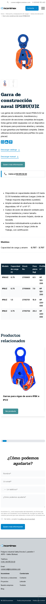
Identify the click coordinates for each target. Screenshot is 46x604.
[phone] (23, 489)
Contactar (32, 8)
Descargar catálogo (10, 149)
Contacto (23, 578)
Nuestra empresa (7, 585)
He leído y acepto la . (19, 519)
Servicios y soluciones (9, 578)
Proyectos (4, 581)
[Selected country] (3, 490)
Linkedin (23, 581)
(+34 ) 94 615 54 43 (8, 562)
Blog (2, 589)
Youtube (23, 585)
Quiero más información (13, 164)
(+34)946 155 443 (38, 2)
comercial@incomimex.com (20, 2)
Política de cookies (39, 600)
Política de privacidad (24, 600)
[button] (5, 441)
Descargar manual (10, 156)
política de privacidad (27, 519)
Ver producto (10, 411)
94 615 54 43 (21, 174)
